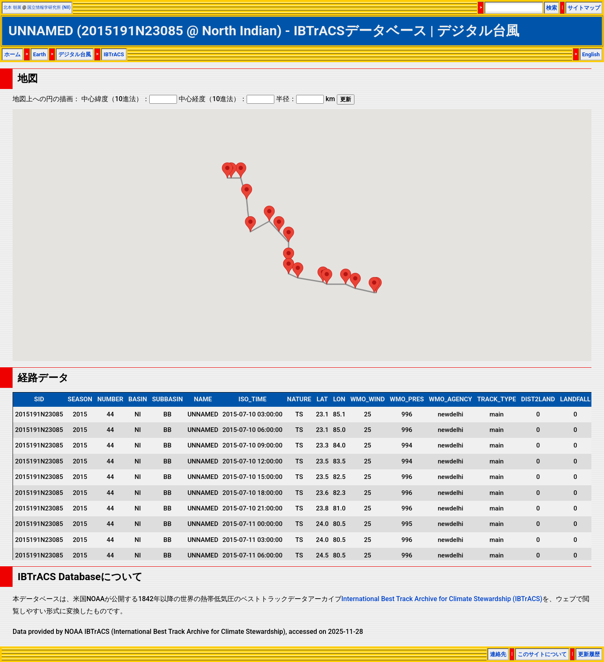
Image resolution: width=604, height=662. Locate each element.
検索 (551, 8)
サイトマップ (584, 8)
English (591, 54)
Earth (39, 54)
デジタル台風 (74, 54)
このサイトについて (542, 654)
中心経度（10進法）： (226, 99)
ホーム (12, 54)
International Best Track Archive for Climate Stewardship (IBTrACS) (441, 599)
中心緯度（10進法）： (129, 99)
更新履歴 (589, 654)
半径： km (305, 99)
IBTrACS (114, 54)
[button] (374, 285)
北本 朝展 (12, 7)
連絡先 (498, 654)
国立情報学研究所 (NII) (48, 7)
